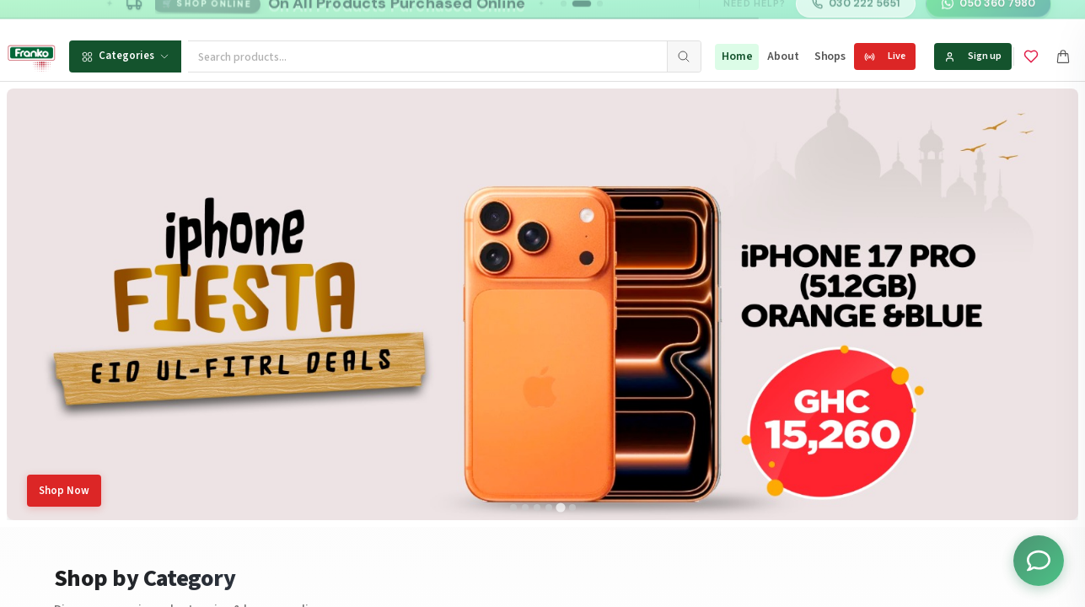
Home (737, 56)
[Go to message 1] (564, 16)
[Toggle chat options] (1038, 560)
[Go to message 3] (600, 16)
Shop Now (64, 490)
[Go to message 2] (581, 16)
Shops (830, 56)
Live (884, 56)
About (782, 56)
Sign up (973, 56)
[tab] (513, 507)
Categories (125, 55)
